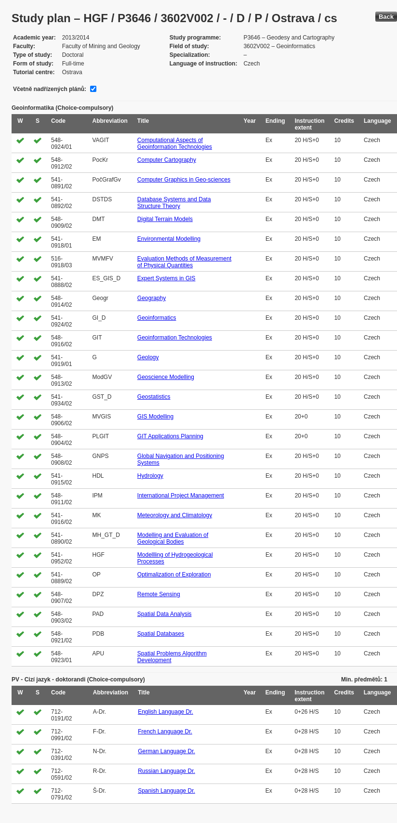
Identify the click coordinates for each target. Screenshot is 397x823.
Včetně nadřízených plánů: (49, 89)
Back (386, 16)
